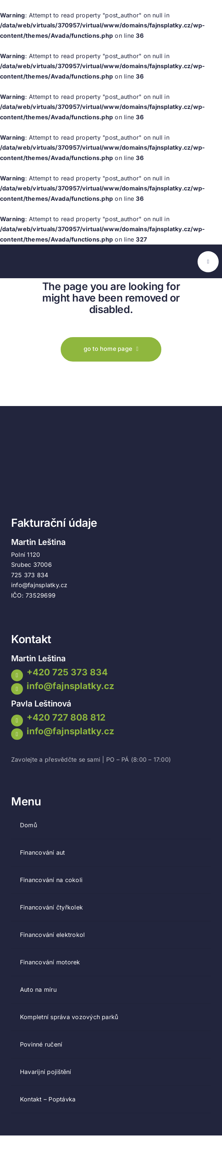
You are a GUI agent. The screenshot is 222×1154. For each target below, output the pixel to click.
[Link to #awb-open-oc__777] (208, 261)
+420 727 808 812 (66, 717)
